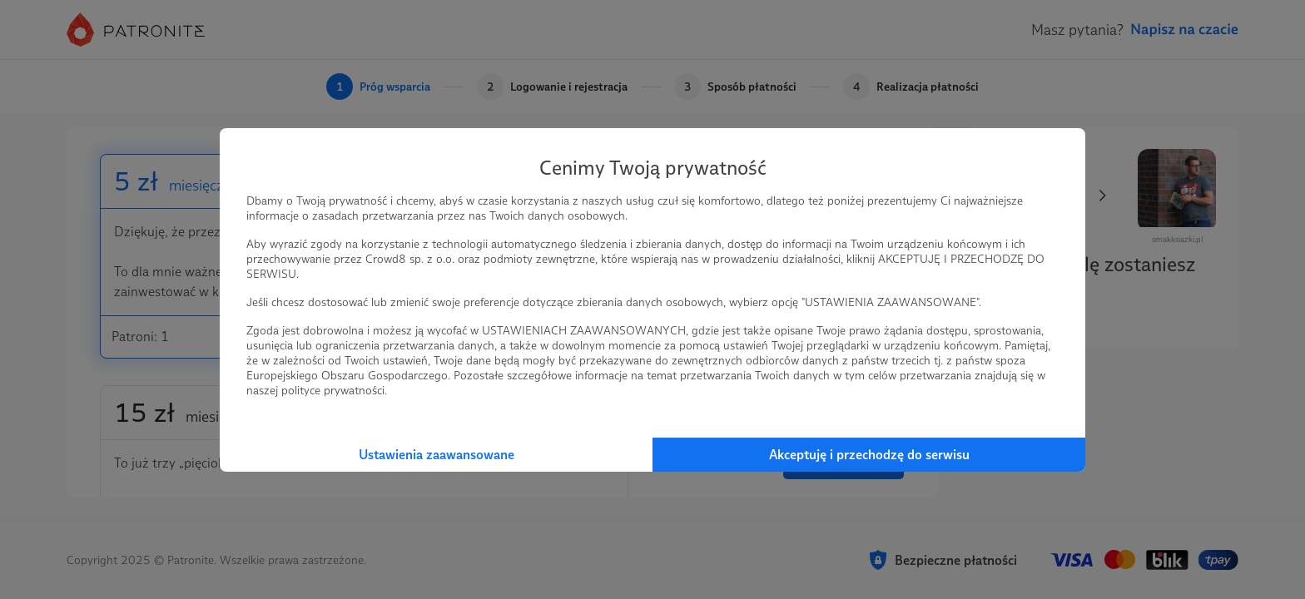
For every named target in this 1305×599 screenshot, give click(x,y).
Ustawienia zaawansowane (436, 454)
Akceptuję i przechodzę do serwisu (869, 454)
